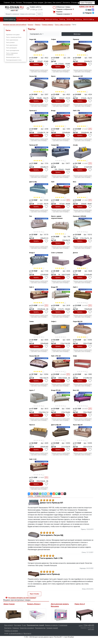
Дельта (75, 252)
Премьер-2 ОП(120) (79, 216)
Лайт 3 (75, 287)
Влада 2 (32, 252)
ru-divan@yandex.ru (16, 633)
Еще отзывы (34, 594)
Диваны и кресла (51, 625)
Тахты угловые (10, 42)
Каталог (19, 2)
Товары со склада (11, 631)
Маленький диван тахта (12, 57)
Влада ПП (54, 287)
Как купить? (57, 2)
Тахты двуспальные (11, 45)
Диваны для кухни (51, 19)
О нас (13, 2)
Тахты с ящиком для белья (13, 37)
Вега (74, 182)
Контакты (66, 2)
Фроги (53, 76)
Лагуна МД (32, 76)
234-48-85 (86, 7)
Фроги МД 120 (77, 425)
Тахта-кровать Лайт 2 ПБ (51, 558)
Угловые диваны (23, 19)
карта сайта (91, 629)
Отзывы (74, 2)
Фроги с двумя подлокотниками (57, 217)
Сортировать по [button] (36, 34)
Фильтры (77, 34)
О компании (62, 625)
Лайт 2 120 (32, 459)
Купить (36, 64)
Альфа (75, 145)
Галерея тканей (52, 628)
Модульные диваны (37, 19)
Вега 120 (76, 390)
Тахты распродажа (11, 48)
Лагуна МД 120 (34, 356)
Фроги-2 (32, 425)
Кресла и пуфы (88, 19)
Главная (7, 2)
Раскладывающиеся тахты (13, 60)
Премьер (76, 39)
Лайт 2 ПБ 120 (56, 356)
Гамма (31, 321)
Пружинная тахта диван (13, 34)
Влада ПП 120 (56, 390)
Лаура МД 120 (77, 321)
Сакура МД (55, 145)
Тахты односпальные (12, 40)
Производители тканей (35, 625)
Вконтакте (27, 633)
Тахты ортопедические (12, 50)
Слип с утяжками (57, 252)
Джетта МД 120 (56, 425)
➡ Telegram (88, 13)
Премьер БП (33, 145)
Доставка (48, 2)
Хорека (62, 19)
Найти (39, 14)
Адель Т (32, 390)
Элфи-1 (53, 321)
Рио (30, 216)
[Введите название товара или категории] (20, 14)
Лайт (52, 182)
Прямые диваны (9, 19)
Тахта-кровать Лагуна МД (51, 535)
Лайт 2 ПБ (76, 110)
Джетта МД (33, 182)
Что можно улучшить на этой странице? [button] (22, 598)
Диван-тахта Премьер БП (51, 503)
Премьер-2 (33, 110)
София (53, 39)
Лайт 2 (31, 287)
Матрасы (78, 19)
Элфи (75, 356)
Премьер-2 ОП (78, 76)
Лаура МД (32, 39)
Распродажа (27, 2)
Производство (40, 628)
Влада (53, 110)
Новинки (15, 628)
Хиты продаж (38, 2)
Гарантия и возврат (27, 628)
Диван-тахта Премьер (50, 574)
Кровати (70, 19)
